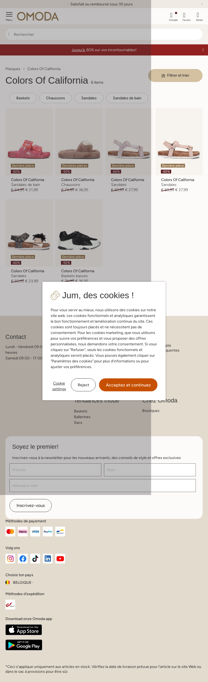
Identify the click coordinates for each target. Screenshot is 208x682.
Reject (83, 385)
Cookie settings (59, 386)
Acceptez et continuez (128, 385)
